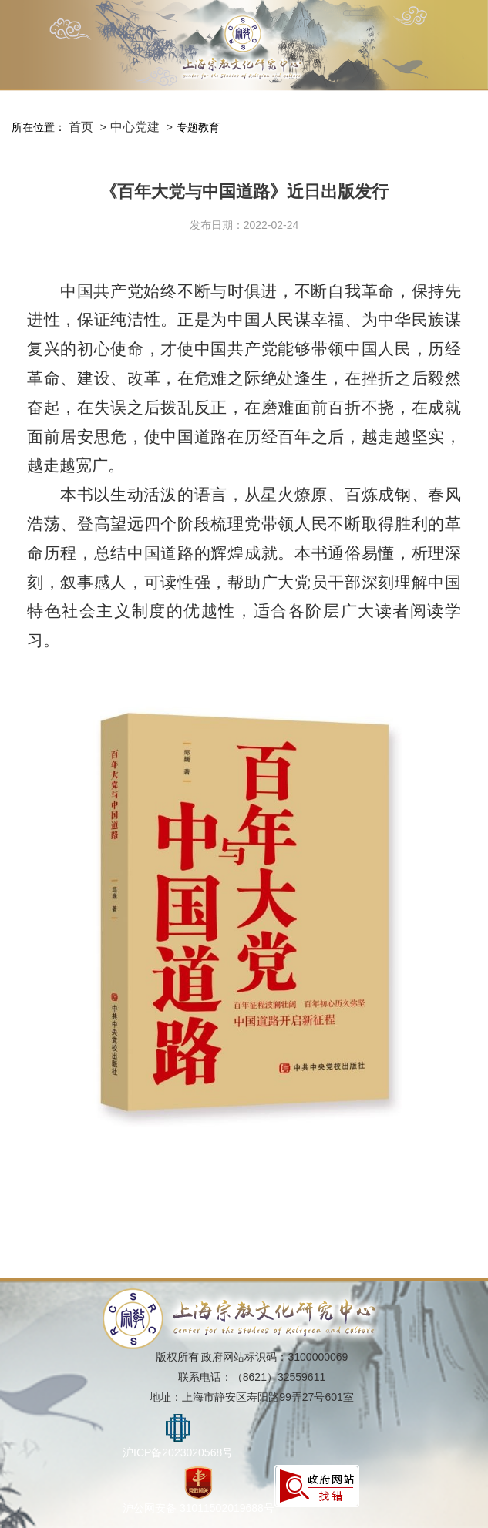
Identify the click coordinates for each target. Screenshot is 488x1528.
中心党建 (135, 126)
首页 (81, 126)
